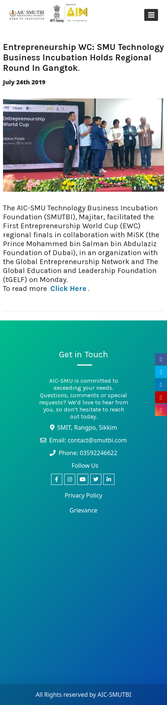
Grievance (84, 510)
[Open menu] (151, 15)
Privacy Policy (84, 495)
